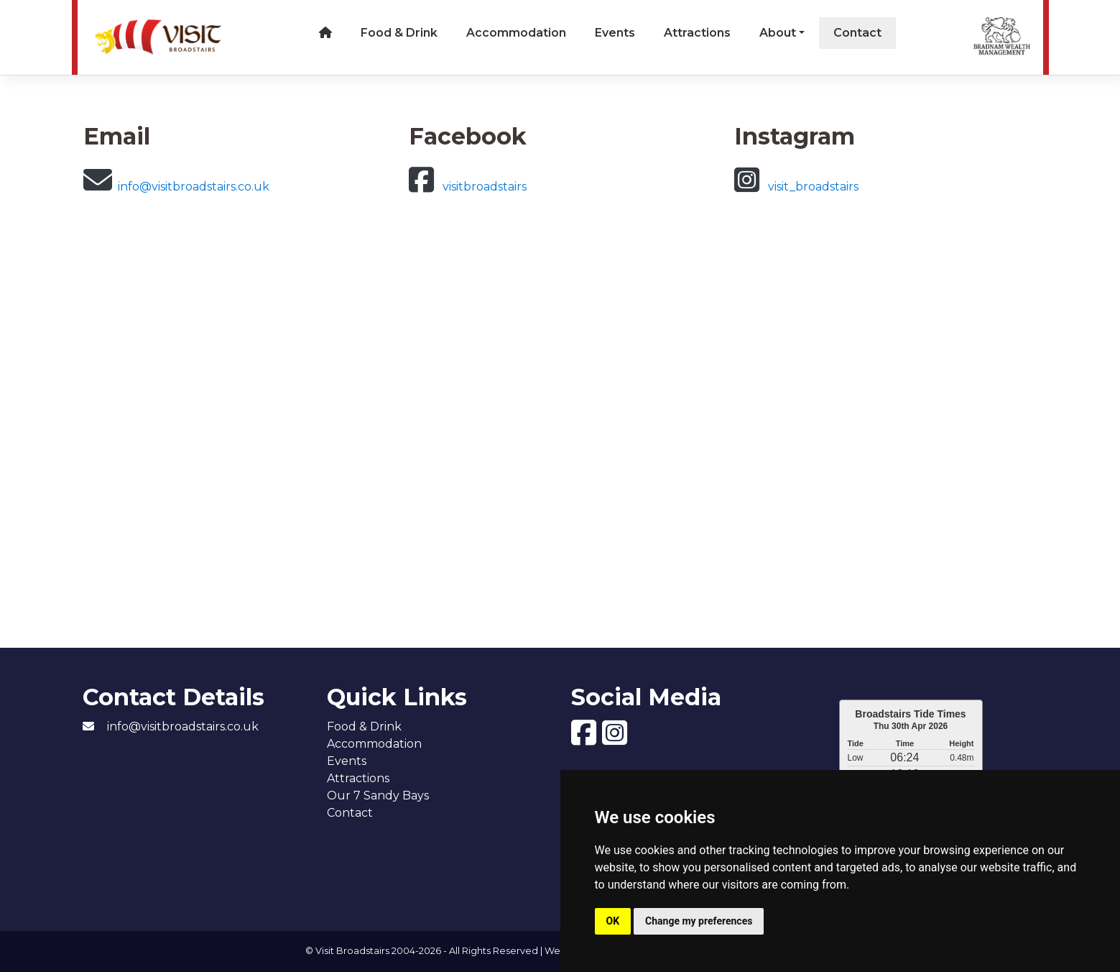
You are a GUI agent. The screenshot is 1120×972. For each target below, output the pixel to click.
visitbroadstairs (468, 186)
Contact (857, 33)
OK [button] (613, 921)
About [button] (777, 33)
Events (615, 33)
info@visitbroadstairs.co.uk (176, 186)
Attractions (697, 33)
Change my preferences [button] (698, 921)
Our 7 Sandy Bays (378, 795)
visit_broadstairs (796, 186)
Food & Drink (399, 33)
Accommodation (516, 33)
